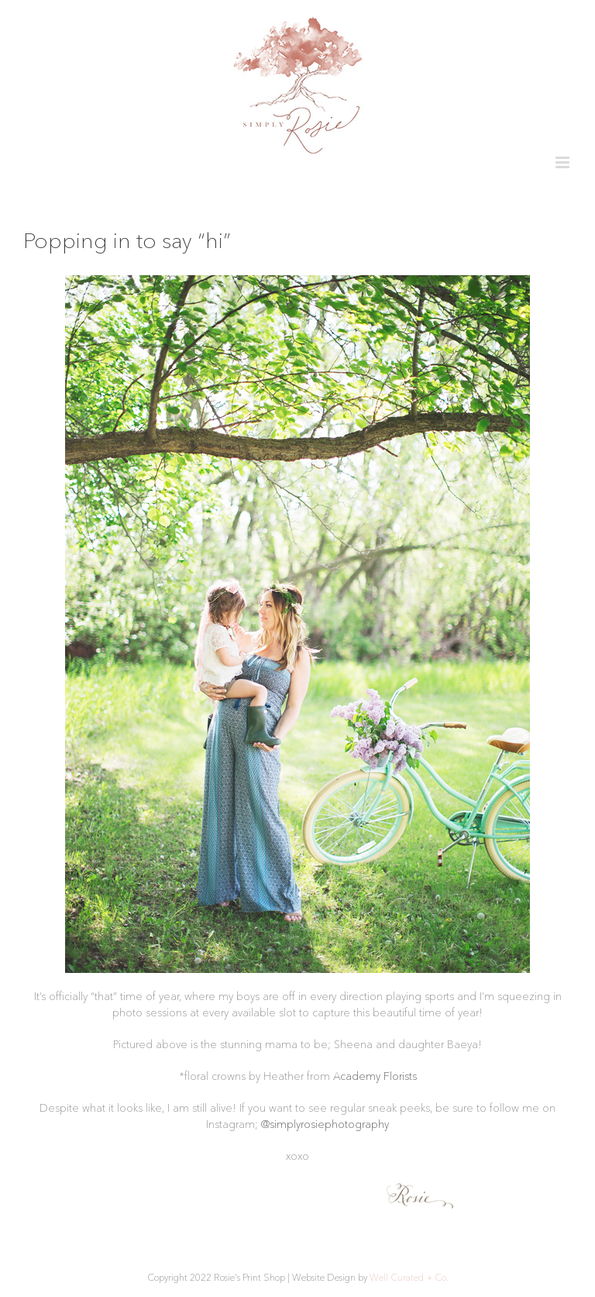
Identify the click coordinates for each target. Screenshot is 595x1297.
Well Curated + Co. (409, 1277)
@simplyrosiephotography (325, 1124)
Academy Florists (375, 1076)
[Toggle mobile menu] (563, 162)
